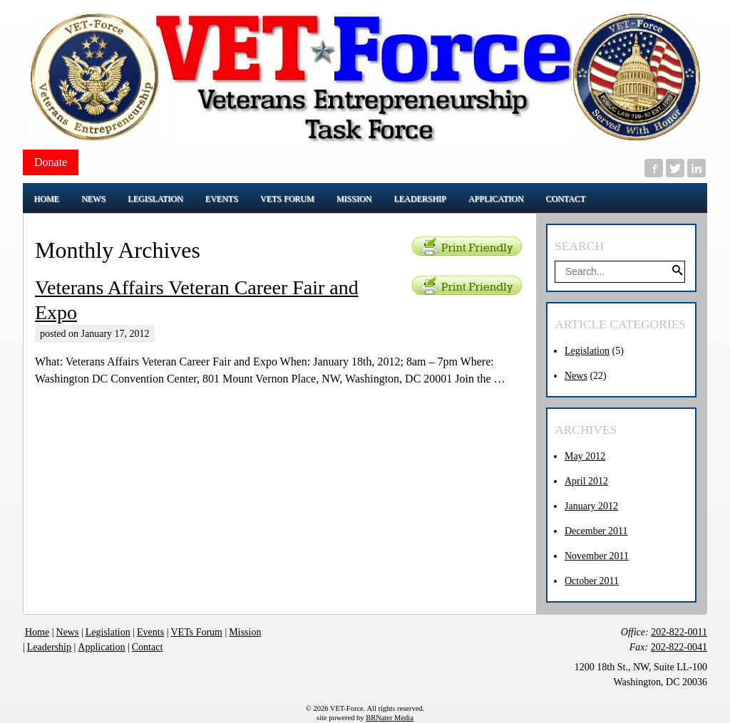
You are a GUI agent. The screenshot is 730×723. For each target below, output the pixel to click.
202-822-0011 (679, 632)
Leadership (49, 647)
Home (37, 632)
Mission (245, 632)
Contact (147, 647)
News (576, 375)
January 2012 (591, 506)
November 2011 (597, 556)
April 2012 (586, 481)
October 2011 (592, 581)
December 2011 (596, 531)
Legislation (587, 350)
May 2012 (585, 456)
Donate (50, 162)
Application (101, 647)
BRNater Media (389, 718)
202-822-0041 (679, 647)
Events (150, 632)
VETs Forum (196, 632)
